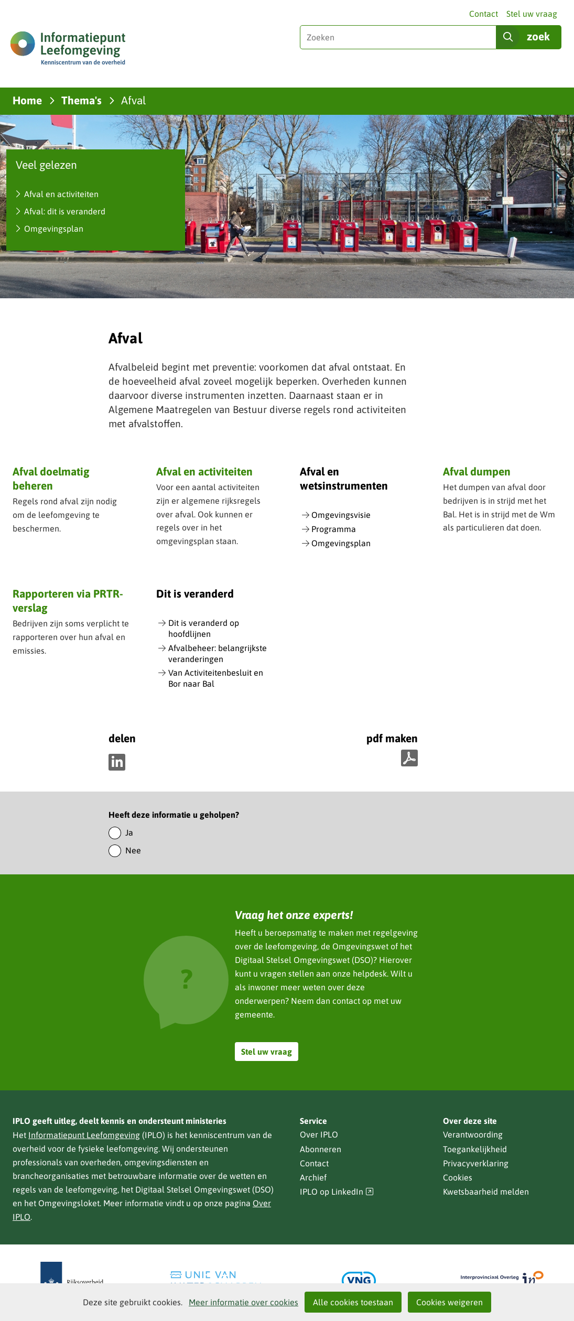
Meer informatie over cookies (243, 1302)
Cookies (457, 1177)
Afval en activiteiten (61, 194)
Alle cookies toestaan (353, 1302)
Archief (313, 1177)
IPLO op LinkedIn (337, 1192)
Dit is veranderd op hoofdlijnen (203, 628)
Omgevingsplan (53, 228)
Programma (333, 529)
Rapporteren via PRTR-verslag (68, 600)
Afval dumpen (477, 471)
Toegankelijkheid (475, 1149)
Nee (133, 850)
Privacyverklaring (475, 1163)
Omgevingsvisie (341, 514)
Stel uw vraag (531, 13)
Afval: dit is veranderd (64, 211)
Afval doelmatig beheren (51, 478)
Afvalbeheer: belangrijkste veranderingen (217, 653)
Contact (483, 13)
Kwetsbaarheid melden (486, 1191)
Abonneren (320, 1149)
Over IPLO (319, 1134)
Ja (129, 832)
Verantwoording (473, 1134)
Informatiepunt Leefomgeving (84, 1135)
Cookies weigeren (449, 1302)
